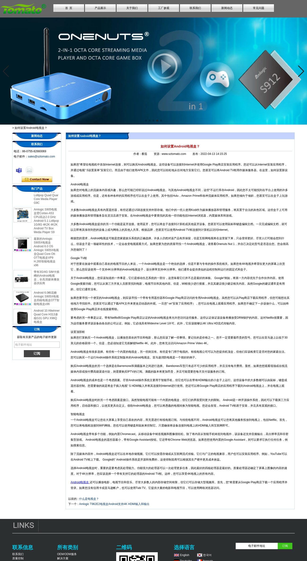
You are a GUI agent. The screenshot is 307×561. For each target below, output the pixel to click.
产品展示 (100, 8)
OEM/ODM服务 (67, 554)
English (184, 555)
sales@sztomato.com (41, 156)
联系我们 (195, 8)
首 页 (68, 8)
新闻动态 (227, 8)
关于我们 (132, 8)
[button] (146, 121)
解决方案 (62, 558)
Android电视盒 (80, 482)
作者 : (137, 154)
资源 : (158, 154)
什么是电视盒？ (89, 498)
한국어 (207, 555)
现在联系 (37, 179)
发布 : (196, 154)
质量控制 (18, 558)
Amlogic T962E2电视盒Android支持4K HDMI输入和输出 (114, 504)
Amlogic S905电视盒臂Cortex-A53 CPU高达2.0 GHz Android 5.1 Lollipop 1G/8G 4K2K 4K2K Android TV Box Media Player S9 (46, 225)
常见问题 (258, 8)
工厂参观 (163, 8)
